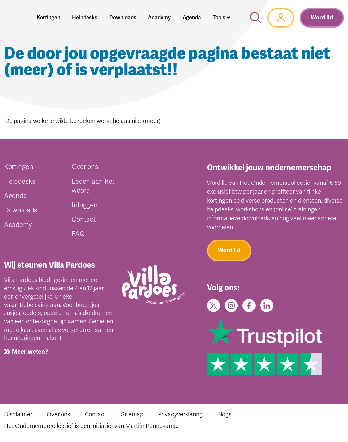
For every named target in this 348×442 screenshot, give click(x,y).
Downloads (20, 210)
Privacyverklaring (180, 414)
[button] (221, 18)
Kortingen (18, 167)
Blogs (224, 414)
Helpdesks (19, 181)
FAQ (78, 234)
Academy (18, 225)
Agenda (15, 196)
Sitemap (132, 414)
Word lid (322, 17)
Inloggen (85, 205)
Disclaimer (18, 414)
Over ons (85, 167)
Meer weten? (30, 351)
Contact (84, 219)
